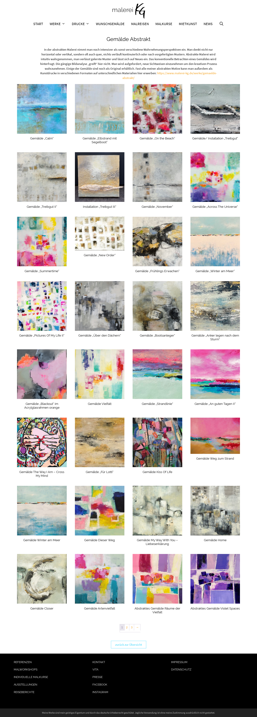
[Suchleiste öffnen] (221, 24)
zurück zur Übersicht (128, 645)
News (208, 23)
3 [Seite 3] (131, 627)
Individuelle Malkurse (31, 677)
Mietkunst (188, 23)
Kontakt (98, 662)
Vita (95, 669)
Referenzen (23, 662)
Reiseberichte (24, 692)
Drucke (82, 24)
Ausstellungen (25, 684)
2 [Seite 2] (127, 627)
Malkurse (163, 23)
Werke (59, 24)
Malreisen (140, 23)
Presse (97, 677)
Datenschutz (181, 669)
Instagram (100, 692)
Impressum (179, 662)
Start (38, 23)
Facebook (99, 684)
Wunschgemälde (110, 23)
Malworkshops (25, 669)
